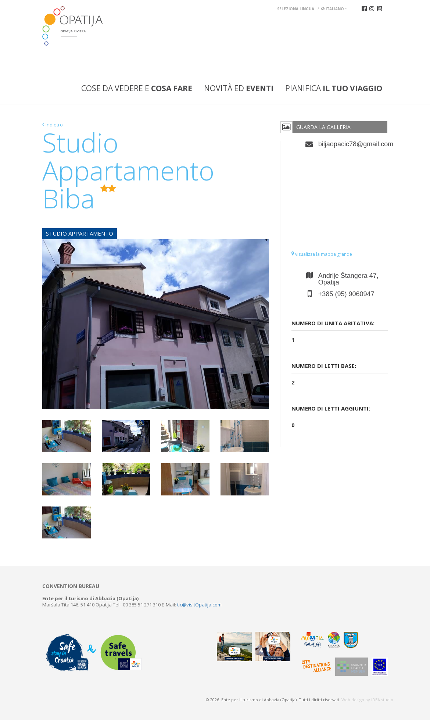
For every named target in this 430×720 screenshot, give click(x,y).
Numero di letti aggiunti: (330, 408)
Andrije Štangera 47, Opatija (348, 279)
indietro (54, 124)
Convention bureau (70, 586)
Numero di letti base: (323, 365)
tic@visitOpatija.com (199, 604)
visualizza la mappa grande (321, 254)
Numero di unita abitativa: (333, 323)
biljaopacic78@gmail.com (353, 144)
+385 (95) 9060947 (346, 294)
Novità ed (238, 88)
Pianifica (333, 88)
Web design (352, 699)
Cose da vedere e (136, 88)
